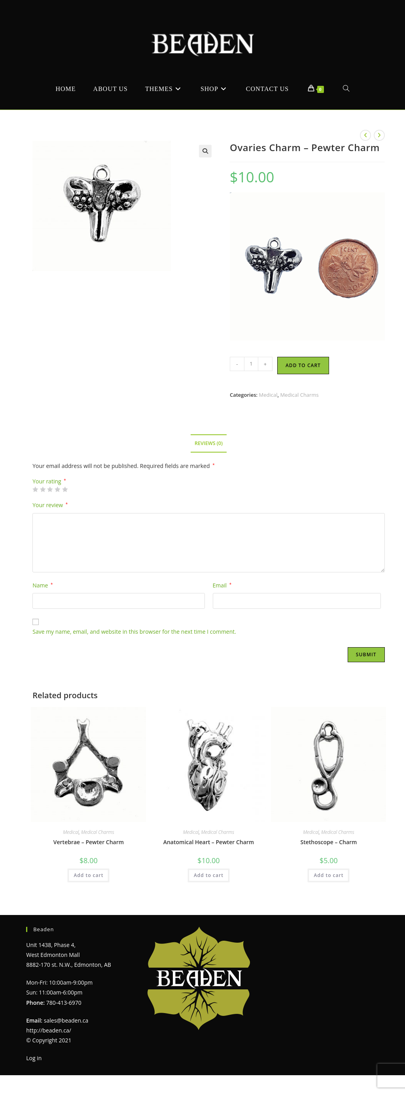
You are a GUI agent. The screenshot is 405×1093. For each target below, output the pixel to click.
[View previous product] (365, 135)
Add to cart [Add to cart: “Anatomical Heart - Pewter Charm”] (208, 875)
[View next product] (379, 135)
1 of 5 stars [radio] (35, 489)
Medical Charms (299, 394)
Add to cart (303, 365)
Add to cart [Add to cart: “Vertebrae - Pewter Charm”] (88, 875)
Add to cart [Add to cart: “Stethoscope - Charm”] (328, 875)
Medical (268, 394)
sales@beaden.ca (66, 1020)
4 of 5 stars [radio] (57, 489)
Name (42, 585)
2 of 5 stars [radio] (42, 489)
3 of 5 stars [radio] (50, 489)
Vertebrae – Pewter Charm (88, 842)
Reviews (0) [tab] (209, 443)
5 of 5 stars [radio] (65, 489)
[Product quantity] (251, 364)
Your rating (49, 481)
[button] (205, 151)
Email (222, 585)
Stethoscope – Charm (328, 842)
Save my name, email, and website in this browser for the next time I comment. (134, 631)
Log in (34, 1058)
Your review (50, 505)
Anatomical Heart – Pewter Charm (208, 842)
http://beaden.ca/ (48, 1030)
